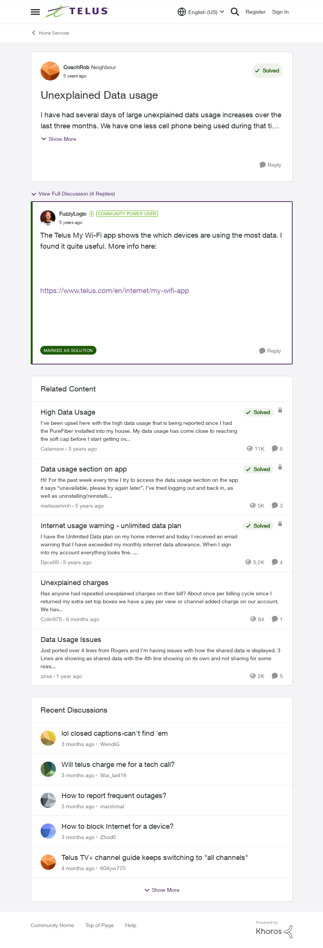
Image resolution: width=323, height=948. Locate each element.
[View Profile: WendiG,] (48, 738)
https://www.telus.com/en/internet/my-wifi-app (114, 290)
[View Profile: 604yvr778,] (48, 862)
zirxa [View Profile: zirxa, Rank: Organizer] (46, 675)
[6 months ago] (81, 619)
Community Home (52, 925)
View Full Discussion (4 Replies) (73, 193)
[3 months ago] (78, 744)
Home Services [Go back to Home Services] (50, 33)
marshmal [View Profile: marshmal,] (112, 806)
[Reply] (270, 165)
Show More (58, 139)
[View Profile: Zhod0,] (48, 831)
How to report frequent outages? (114, 795)
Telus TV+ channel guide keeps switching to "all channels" (154, 857)
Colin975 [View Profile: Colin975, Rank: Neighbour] (51, 619)
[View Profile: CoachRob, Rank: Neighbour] (50, 71)
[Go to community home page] (78, 12)
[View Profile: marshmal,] (48, 800)
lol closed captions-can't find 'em (114, 733)
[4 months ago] (78, 868)
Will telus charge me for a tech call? (118, 764)
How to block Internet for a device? (117, 826)
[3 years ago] (81, 449)
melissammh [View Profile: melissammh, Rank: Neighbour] (56, 505)
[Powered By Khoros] (274, 930)
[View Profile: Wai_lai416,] (48, 769)
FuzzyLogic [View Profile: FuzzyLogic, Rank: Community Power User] (73, 213)
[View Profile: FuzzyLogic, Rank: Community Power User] (47, 218)
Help (130, 925)
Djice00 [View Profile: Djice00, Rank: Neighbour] (50, 562)
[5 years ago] (88, 505)
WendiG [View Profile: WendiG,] (110, 744)
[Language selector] (201, 11)
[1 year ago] (68, 676)
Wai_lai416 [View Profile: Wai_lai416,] (113, 775)
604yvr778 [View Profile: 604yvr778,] (113, 868)
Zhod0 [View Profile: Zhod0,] (108, 837)
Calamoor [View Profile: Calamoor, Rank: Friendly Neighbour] (52, 448)
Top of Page (99, 925)
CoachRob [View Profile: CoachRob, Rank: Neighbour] (76, 67)
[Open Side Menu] (35, 11)
